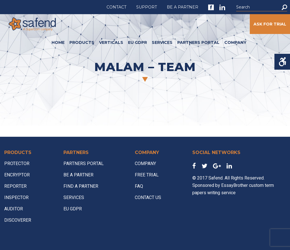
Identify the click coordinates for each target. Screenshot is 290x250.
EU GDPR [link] (137, 42)
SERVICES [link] (162, 42)
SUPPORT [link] (146, 7)
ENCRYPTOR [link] (17, 175)
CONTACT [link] (116, 7)
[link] (211, 7)
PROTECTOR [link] (16, 163)
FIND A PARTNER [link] (80, 186)
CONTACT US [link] (148, 197)
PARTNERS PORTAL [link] (198, 42)
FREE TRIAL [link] (147, 175)
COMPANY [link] (235, 42)
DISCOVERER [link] (17, 220)
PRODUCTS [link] (81, 42)
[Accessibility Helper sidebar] (282, 62)
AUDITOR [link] (13, 209)
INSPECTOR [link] (16, 197)
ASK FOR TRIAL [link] (269, 24)
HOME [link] (58, 42)
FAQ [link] (139, 186)
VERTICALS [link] (111, 42)
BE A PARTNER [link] (182, 7)
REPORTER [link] (15, 186)
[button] (284, 7)
